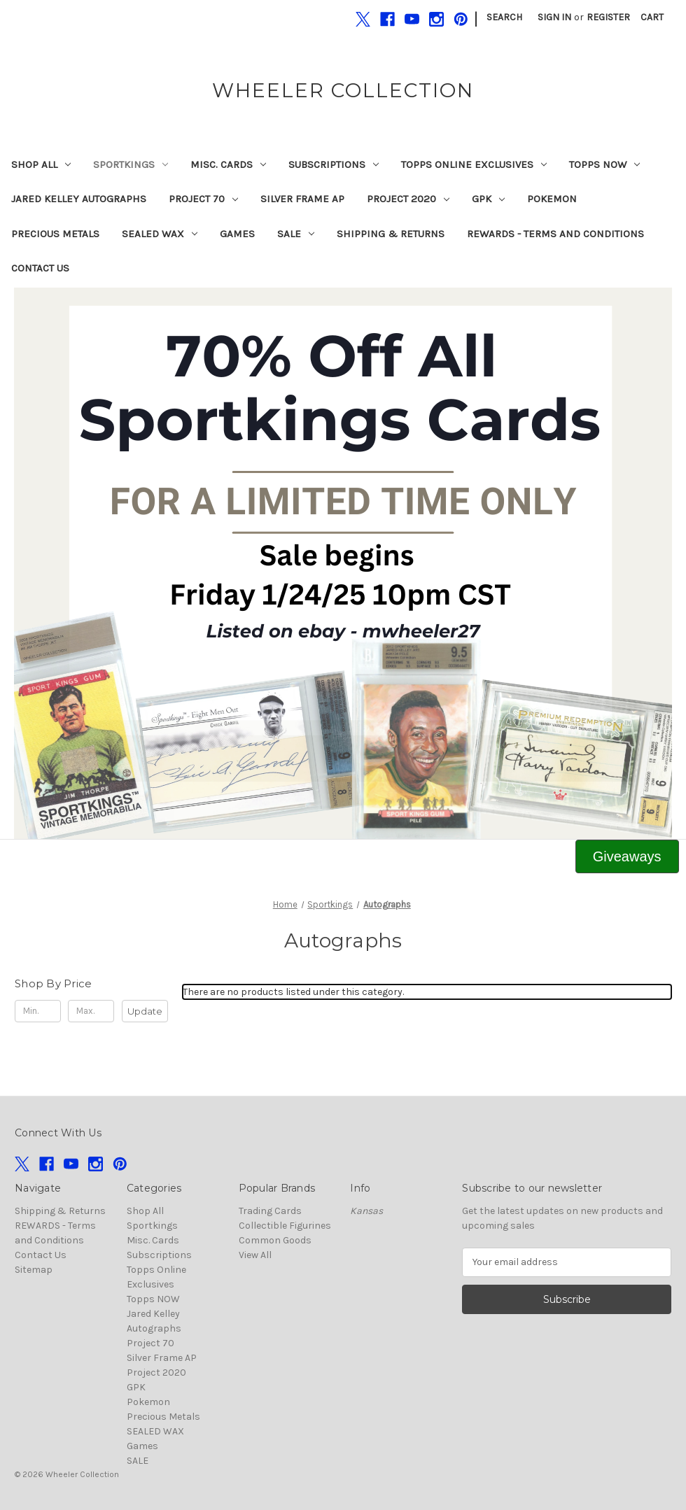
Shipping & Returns (390, 233)
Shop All (41, 164)
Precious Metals (55, 233)
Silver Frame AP (302, 198)
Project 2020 (408, 198)
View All (255, 1255)
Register (608, 17)
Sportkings (130, 164)
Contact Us (40, 268)
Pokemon (552, 198)
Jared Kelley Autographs (78, 198)
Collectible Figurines (285, 1226)
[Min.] (38, 1011)
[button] (343, 563)
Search (504, 17)
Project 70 (203, 198)
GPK (488, 198)
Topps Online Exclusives (474, 164)
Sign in (554, 17)
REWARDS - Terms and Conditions (555, 233)
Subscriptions (333, 164)
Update (144, 1011)
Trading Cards (270, 1211)
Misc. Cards (228, 164)
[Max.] (91, 1011)
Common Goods (275, 1240)
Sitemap (33, 1270)
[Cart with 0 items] (652, 17)
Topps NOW (604, 164)
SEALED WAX (159, 233)
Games (237, 233)
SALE (295, 233)
